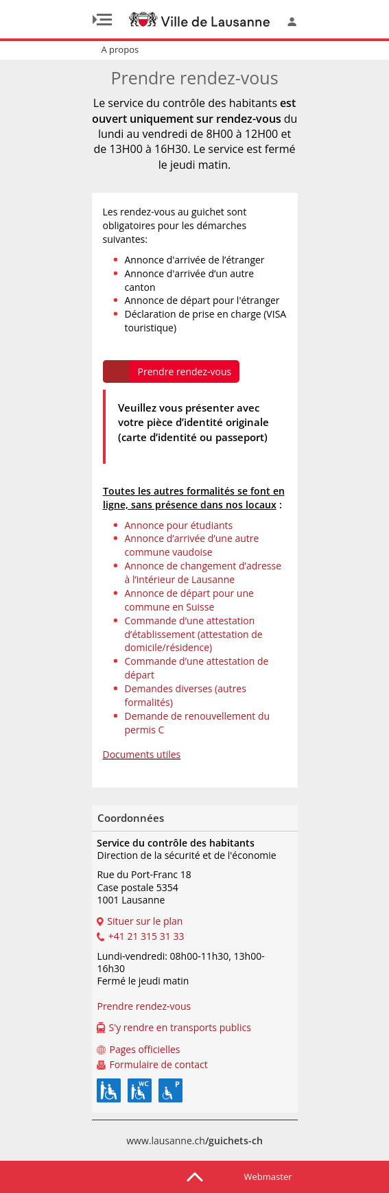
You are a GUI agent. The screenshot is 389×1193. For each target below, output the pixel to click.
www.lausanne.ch (194, 1140)
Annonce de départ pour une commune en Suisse (189, 600)
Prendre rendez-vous (185, 371)
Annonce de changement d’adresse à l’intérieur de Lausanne (203, 572)
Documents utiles (142, 754)
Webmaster (268, 1176)
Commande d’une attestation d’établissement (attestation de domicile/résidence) (194, 634)
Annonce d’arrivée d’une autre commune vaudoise (192, 545)
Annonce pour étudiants (179, 525)
